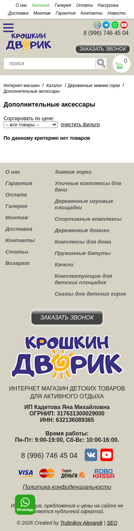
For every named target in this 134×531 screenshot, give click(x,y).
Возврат (17, 263)
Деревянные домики (82, 230)
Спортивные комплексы (88, 219)
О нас (21, 5)
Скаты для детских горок (90, 294)
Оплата (84, 5)
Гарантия (66, 13)
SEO (112, 523)
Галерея (63, 5)
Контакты (91, 13)
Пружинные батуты (83, 253)
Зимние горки (73, 172)
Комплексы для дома (83, 242)
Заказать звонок (102, 49)
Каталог (41, 5)
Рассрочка (108, 5)
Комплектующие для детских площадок (83, 279)
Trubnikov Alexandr (81, 523)
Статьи (16, 252)
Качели (64, 264)
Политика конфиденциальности (67, 487)
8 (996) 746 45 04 (106, 33)
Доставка (18, 13)
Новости (117, 13)
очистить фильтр (80, 124)
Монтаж (42, 13)
